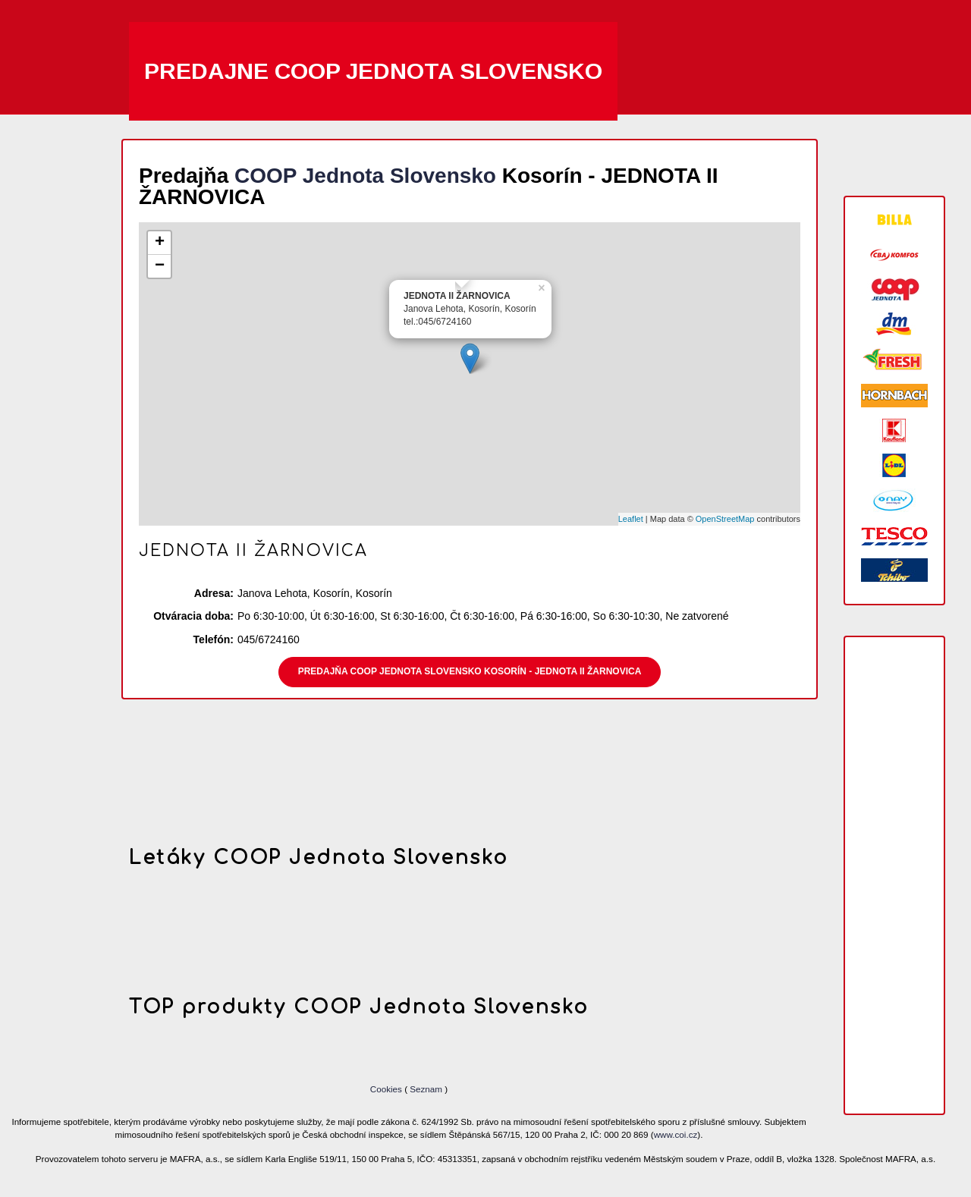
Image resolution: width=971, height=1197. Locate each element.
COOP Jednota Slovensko (365, 175)
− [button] (160, 266)
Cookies (387, 1089)
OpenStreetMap (725, 518)
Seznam (426, 1089)
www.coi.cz (676, 1134)
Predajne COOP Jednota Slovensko (373, 70)
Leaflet (630, 518)
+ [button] (160, 242)
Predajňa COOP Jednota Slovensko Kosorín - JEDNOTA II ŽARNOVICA (470, 671)
